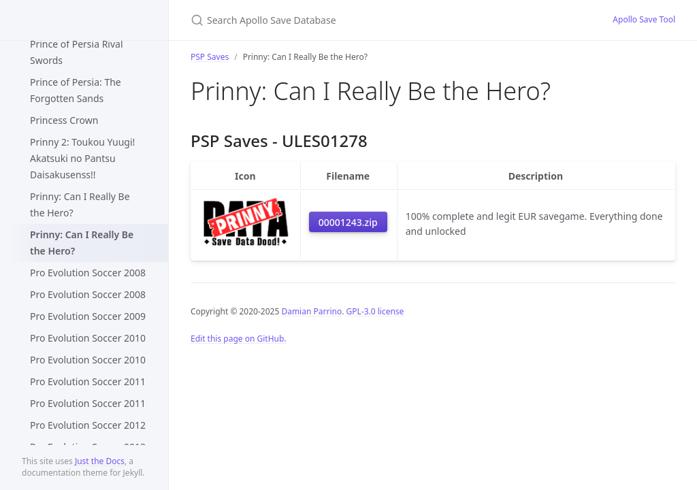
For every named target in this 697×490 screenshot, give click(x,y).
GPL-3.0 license (375, 311)
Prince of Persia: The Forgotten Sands (75, 90)
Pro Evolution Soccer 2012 (88, 425)
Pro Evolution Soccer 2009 (88, 316)
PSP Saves (210, 57)
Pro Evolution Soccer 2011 (88, 381)
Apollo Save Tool (644, 19)
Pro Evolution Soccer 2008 (88, 272)
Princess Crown (64, 120)
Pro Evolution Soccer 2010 (88, 337)
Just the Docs (100, 461)
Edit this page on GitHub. (239, 338)
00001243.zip (348, 222)
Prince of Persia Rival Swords (76, 52)
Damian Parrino (311, 311)
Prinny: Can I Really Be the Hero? (80, 204)
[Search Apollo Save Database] (351, 20)
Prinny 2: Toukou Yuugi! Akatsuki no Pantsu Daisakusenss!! (82, 158)
